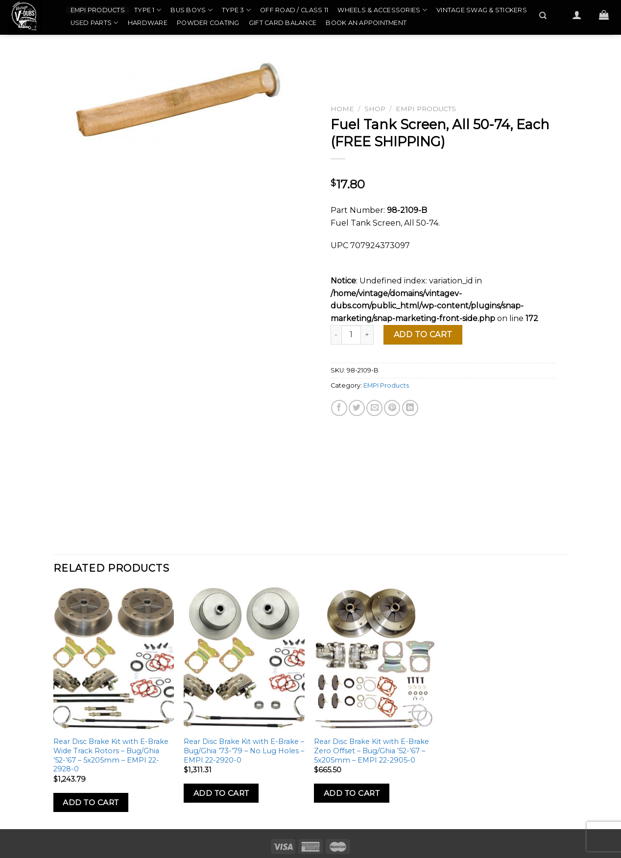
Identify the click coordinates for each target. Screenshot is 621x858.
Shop (374, 109)
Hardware (147, 22)
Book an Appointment (366, 22)
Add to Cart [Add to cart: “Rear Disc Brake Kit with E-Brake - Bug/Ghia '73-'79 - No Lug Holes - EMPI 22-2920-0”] (221, 793)
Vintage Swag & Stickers (481, 10)
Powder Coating (208, 22)
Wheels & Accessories (382, 10)
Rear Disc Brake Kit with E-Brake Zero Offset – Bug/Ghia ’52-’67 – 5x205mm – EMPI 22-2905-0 (371, 750)
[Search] (543, 15)
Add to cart (423, 334)
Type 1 (147, 10)
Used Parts (95, 22)
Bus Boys (191, 10)
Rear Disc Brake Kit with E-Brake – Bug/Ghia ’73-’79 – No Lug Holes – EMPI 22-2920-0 (244, 750)
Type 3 (236, 10)
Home (342, 109)
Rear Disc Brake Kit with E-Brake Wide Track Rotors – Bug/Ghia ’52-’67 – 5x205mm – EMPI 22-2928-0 (110, 755)
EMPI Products (98, 10)
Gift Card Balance (282, 22)
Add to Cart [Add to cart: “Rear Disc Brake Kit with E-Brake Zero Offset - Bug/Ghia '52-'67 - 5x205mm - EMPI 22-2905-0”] (352, 793)
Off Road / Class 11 (294, 10)
